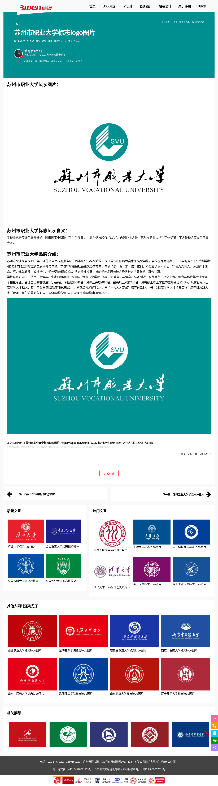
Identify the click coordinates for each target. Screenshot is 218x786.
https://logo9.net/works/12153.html (82, 442)
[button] (11, 735)
